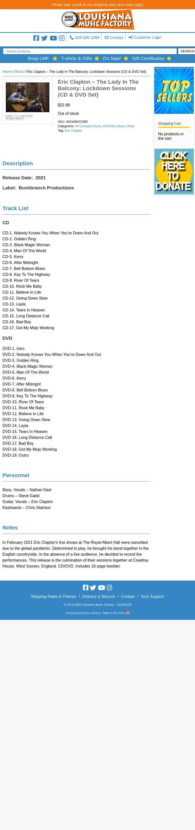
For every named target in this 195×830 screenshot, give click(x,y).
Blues (121, 126)
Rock (19, 71)
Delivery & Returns (98, 596)
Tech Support (152, 596)
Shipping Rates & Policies (53, 596)
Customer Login (148, 37)
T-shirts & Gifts (76, 58)
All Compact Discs (88, 126)
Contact (116, 38)
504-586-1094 (87, 38)
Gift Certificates (148, 58)
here (138, 4)
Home (7, 71)
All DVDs (109, 126)
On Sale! (112, 58)
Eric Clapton (73, 130)
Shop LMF (38, 58)
